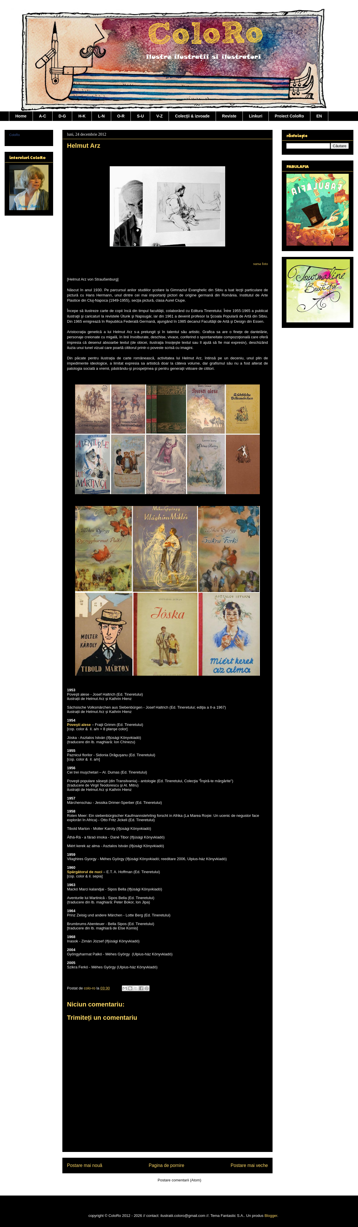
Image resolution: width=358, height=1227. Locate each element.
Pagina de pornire (166, 1165)
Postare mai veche (249, 1165)
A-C (42, 116)
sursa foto (260, 264)
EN (319, 116)
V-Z (159, 116)
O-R (121, 116)
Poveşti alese (79, 724)
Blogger (270, 1215)
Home (21, 116)
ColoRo (14, 135)
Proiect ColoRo (289, 116)
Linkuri (255, 116)
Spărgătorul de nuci (84, 872)
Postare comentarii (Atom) (179, 1180)
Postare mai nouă (84, 1165)
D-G (62, 116)
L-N (101, 116)
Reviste (229, 116)
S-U (140, 116)
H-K (81, 116)
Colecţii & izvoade (192, 116)
